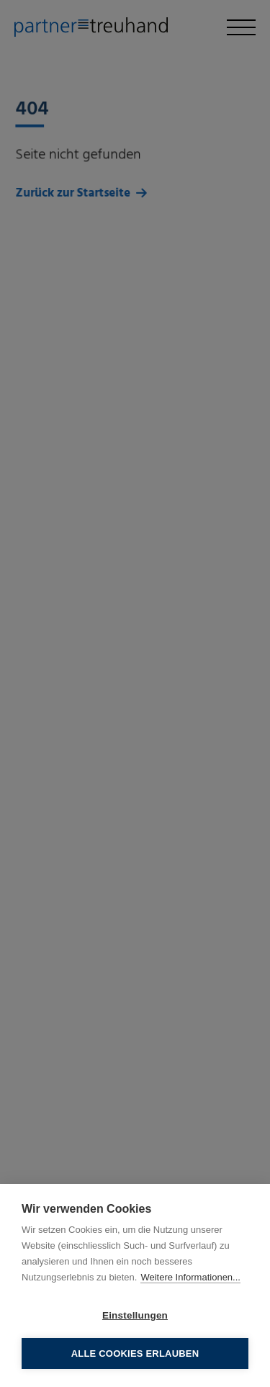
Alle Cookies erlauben (135, 1353)
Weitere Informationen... (190, 1277)
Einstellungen (135, 1315)
